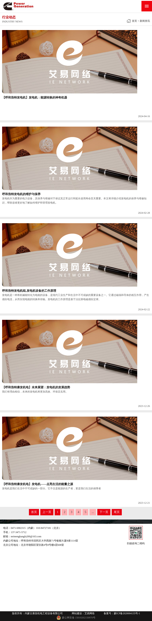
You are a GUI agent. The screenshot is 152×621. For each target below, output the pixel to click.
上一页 (46, 512)
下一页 (103, 512)
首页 (134, 20)
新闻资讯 (145, 20)
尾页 (117, 512)
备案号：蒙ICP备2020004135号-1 (122, 613)
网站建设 (77, 613)
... (93, 512)
